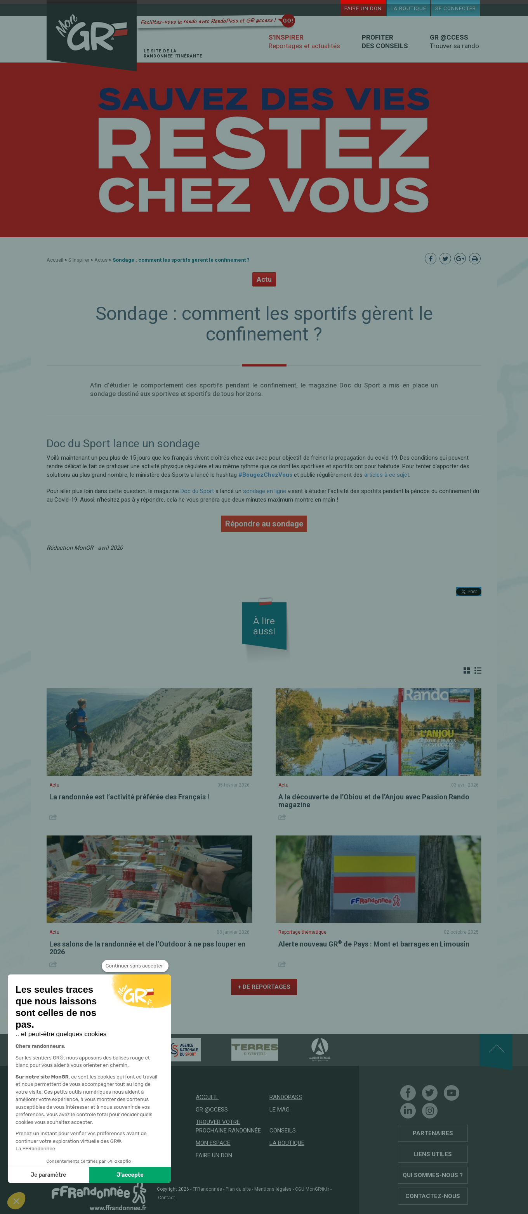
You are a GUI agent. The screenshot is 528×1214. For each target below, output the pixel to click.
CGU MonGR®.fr (312, 1189)
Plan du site (238, 1189)
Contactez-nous (432, 1196)
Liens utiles (432, 1154)
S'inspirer (78, 260)
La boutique (408, 8)
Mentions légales (273, 1189)
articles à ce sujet (386, 474)
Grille (466, 670)
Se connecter (455, 8)
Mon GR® (92, 35)
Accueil (55, 260)
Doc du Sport (197, 491)
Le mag (279, 1109)
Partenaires (433, 1133)
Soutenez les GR (98, 1166)
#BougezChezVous (265, 474)
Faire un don (363, 8)
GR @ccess (212, 1109)
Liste (477, 670)
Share (54, 817)
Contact (166, 1197)
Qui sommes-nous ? (433, 1175)
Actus (101, 260)
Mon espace (213, 1142)
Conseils (282, 1130)
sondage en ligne (264, 491)
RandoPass (285, 1097)
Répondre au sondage (264, 523)
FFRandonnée (207, 1189)
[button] (16, 1200)
